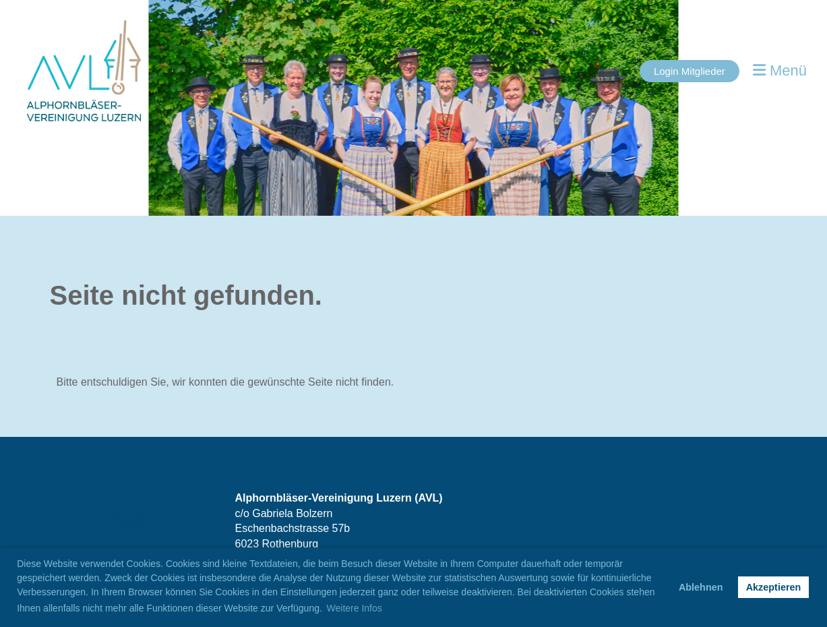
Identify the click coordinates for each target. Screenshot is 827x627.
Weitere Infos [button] (354, 608)
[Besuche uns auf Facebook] (113, 526)
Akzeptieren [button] (773, 587)
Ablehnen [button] (701, 587)
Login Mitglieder (689, 71)
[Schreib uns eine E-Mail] (158, 526)
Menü (780, 70)
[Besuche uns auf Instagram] (136, 526)
